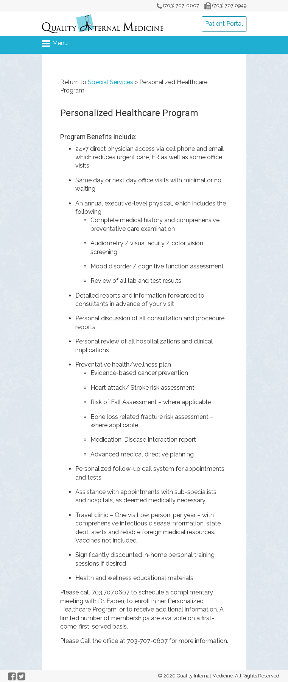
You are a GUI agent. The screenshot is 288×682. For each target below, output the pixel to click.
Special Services (110, 82)
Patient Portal (224, 23)
